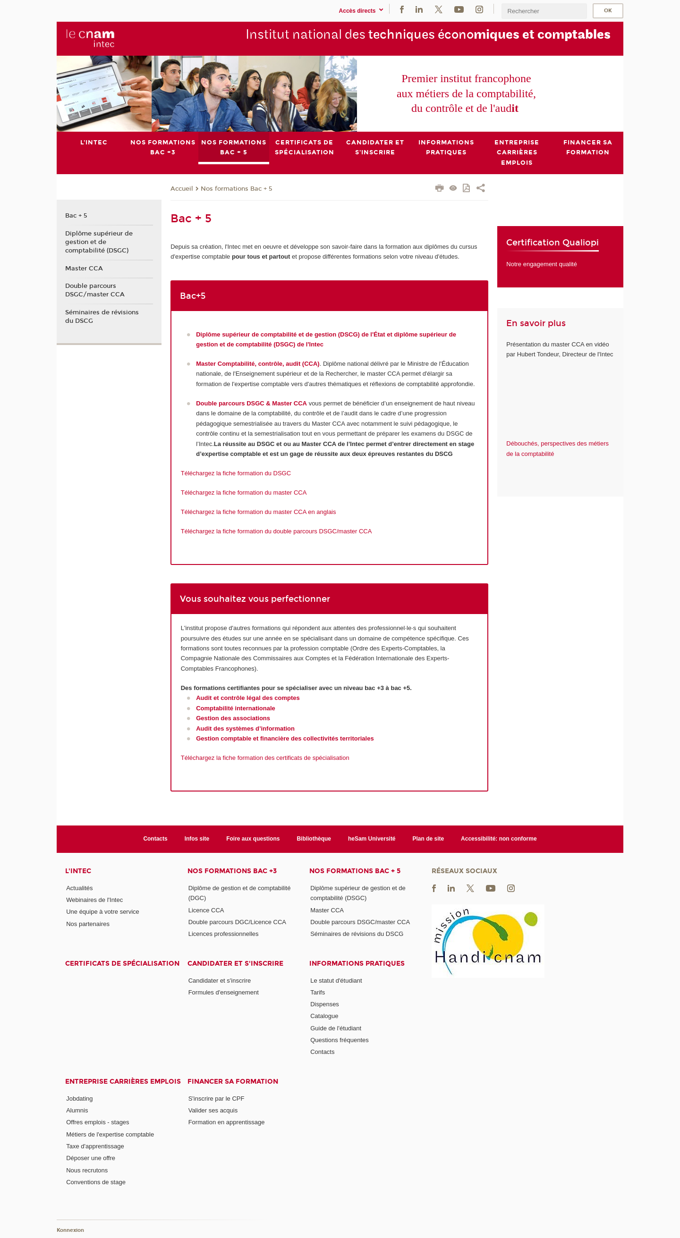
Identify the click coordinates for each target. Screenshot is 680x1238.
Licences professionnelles (223, 933)
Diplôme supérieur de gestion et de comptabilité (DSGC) (99, 241)
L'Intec (78, 871)
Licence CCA (206, 909)
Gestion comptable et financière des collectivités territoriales (285, 738)
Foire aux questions (253, 838)
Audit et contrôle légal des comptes (248, 697)
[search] (544, 11)
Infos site (197, 838)
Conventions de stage (96, 1182)
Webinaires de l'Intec (94, 899)
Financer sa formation (232, 1081)
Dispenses (324, 1004)
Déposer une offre (90, 1158)
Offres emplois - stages (97, 1122)
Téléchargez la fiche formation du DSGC (236, 473)
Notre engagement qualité (541, 264)
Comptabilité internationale (235, 707)
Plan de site (428, 838)
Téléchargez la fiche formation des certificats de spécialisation (265, 757)
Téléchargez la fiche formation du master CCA (244, 492)
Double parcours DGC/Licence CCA (237, 921)
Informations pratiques (357, 963)
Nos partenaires (88, 923)
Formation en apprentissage (226, 1122)
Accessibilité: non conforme (499, 838)
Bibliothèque (314, 838)
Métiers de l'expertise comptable (110, 1133)
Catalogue (324, 1015)
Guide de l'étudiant (335, 1027)
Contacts (155, 838)
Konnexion (70, 1230)
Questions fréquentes (339, 1040)
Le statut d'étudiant (336, 980)
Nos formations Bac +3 (232, 871)
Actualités (79, 887)
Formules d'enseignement (223, 991)
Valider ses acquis (213, 1110)
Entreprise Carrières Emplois (123, 1081)
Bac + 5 (76, 215)
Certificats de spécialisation (122, 963)
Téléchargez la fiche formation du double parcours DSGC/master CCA (276, 530)
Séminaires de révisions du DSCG (102, 317)
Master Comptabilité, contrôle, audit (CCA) (257, 363)
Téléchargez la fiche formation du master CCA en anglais (258, 511)
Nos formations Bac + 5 (236, 188)
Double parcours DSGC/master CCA (95, 290)
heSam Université (372, 838)
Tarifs (317, 991)
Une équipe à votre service (102, 911)
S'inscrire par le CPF (216, 1098)
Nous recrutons (87, 1169)
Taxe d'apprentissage (95, 1146)
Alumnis (77, 1110)
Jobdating (79, 1098)
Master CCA (84, 268)
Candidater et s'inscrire (235, 963)
